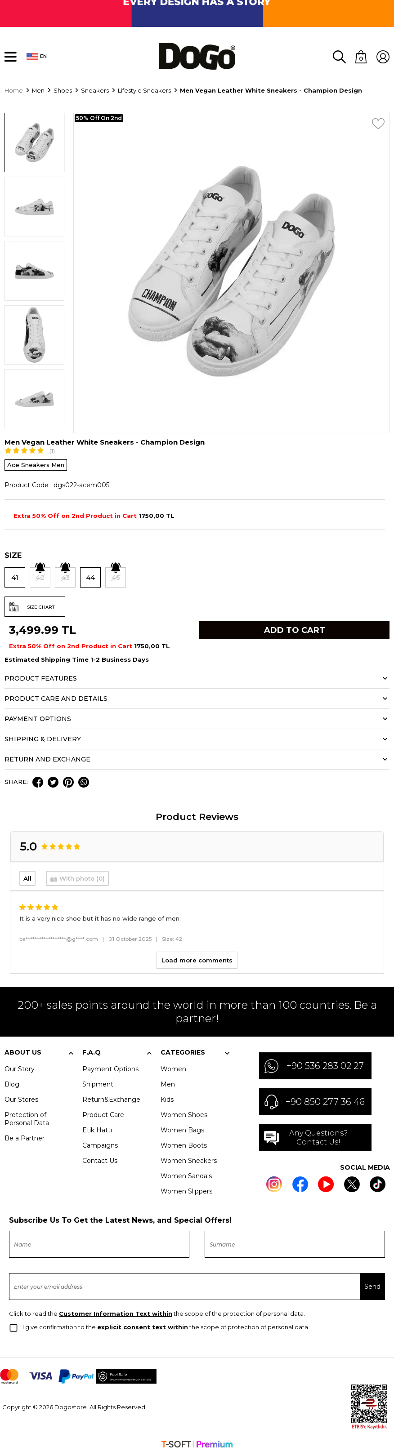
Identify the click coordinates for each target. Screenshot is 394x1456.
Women (173, 1069)
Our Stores (21, 1099)
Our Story (19, 1069)
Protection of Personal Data (26, 1119)
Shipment (97, 1084)
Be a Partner (24, 1138)
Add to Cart (294, 630)
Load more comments (197, 960)
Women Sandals (186, 1176)
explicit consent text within (142, 1327)
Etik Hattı (97, 1130)
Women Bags (182, 1130)
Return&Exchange (111, 1099)
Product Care (103, 1115)
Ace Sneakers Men (35, 464)
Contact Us (99, 1161)
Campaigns (100, 1145)
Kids (167, 1099)
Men (168, 1084)
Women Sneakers (189, 1161)
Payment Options (110, 1069)
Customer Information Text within (115, 1314)
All (27, 878)
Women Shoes (184, 1115)
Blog (11, 1084)
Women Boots (184, 1145)
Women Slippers (186, 1191)
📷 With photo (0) (77, 878)
